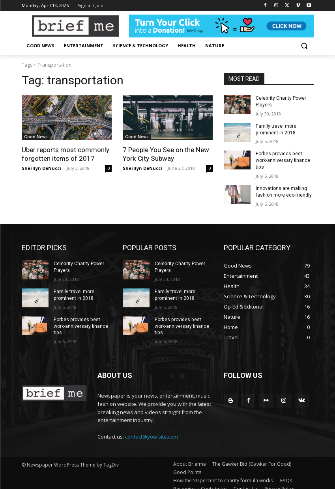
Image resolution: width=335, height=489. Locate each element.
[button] (304, 46)
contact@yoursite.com (151, 429)
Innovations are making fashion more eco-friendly (284, 185)
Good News (36, 136)
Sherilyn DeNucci (41, 168)
